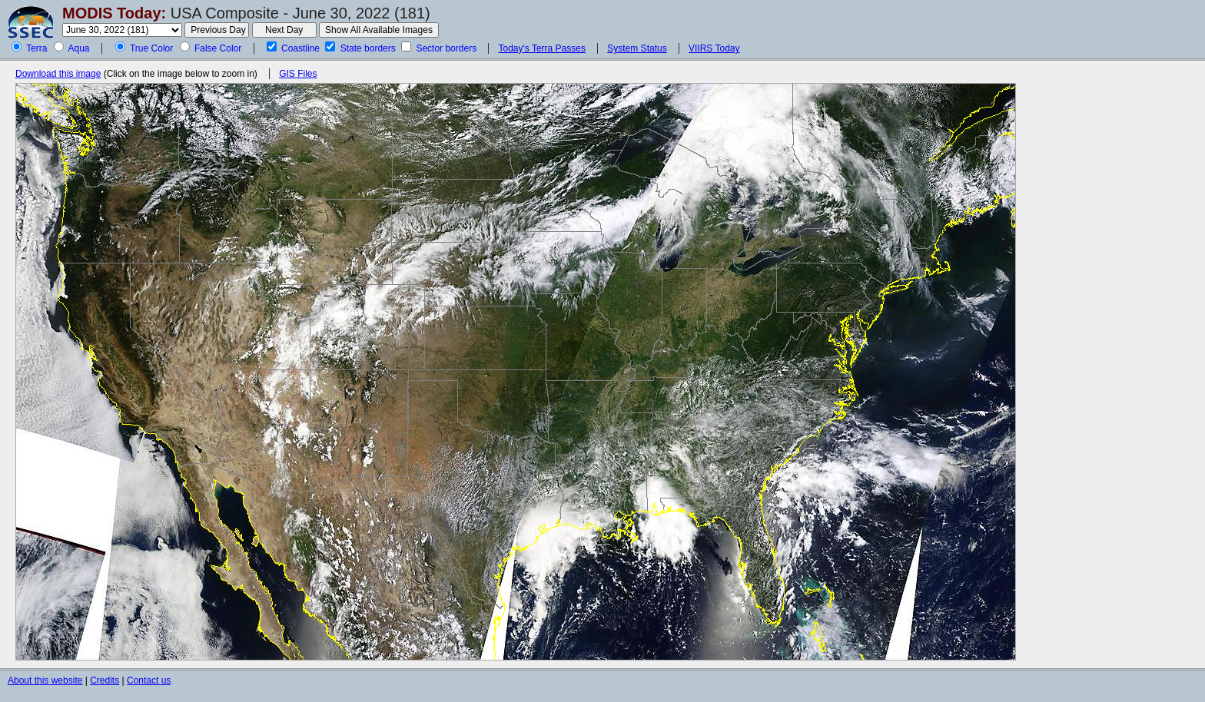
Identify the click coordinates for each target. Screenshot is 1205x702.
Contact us (149, 680)
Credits (104, 680)
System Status (636, 48)
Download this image (58, 73)
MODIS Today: (114, 13)
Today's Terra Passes (541, 48)
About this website (45, 680)
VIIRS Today (714, 48)
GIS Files (298, 73)
